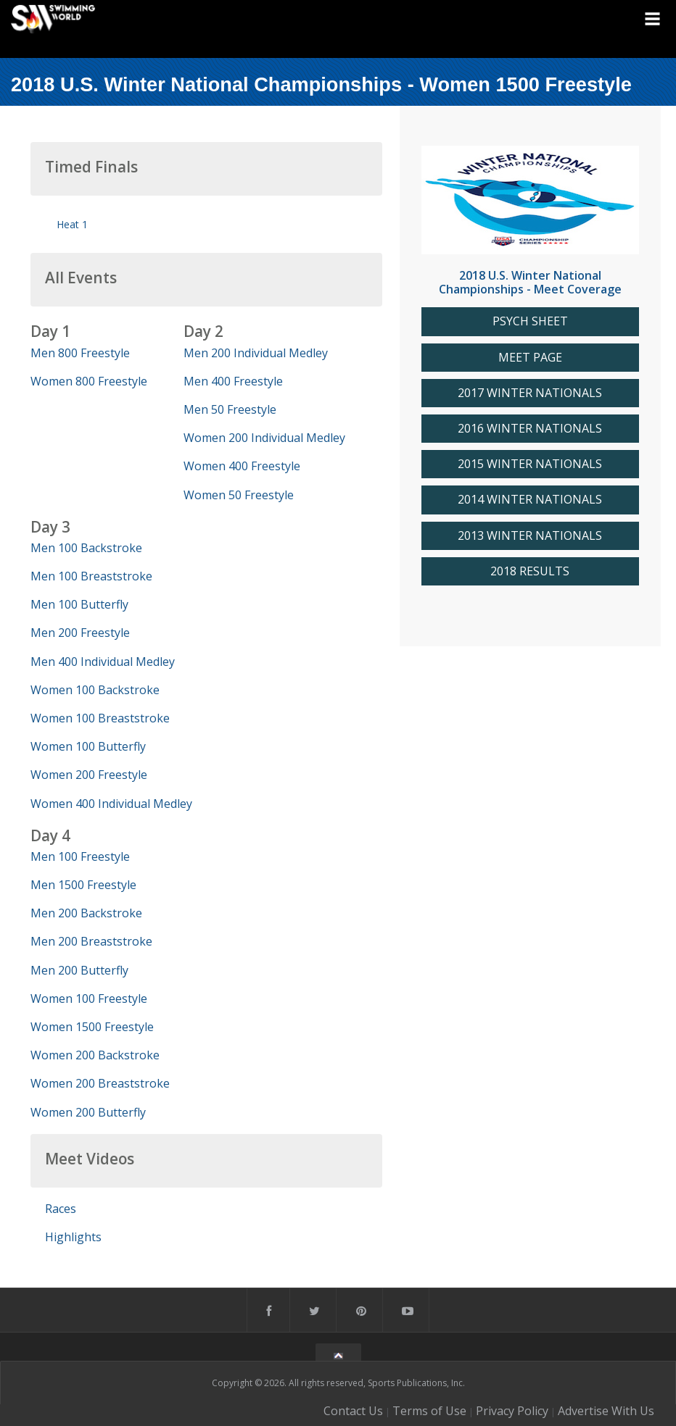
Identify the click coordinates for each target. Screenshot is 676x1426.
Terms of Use (429, 1411)
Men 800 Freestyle (80, 353)
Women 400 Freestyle (242, 466)
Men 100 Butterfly (79, 604)
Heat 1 (72, 224)
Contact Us (353, 1411)
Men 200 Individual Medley (256, 353)
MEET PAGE (530, 357)
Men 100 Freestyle (80, 856)
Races (60, 1209)
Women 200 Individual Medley (264, 438)
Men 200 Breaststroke (91, 941)
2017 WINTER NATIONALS (530, 393)
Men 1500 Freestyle (83, 885)
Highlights (73, 1237)
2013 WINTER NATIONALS (530, 536)
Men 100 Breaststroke (91, 576)
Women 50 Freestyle (239, 495)
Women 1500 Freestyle (92, 1027)
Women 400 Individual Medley (111, 804)
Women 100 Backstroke (95, 690)
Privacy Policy (512, 1411)
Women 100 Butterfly (88, 746)
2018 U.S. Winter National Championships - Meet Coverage (530, 282)
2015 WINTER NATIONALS (530, 464)
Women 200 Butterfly (88, 1112)
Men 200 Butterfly (79, 970)
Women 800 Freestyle (88, 381)
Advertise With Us (606, 1411)
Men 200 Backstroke (86, 913)
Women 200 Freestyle (88, 775)
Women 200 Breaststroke (100, 1083)
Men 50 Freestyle (230, 409)
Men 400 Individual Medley (102, 662)
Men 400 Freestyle (233, 381)
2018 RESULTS (529, 571)
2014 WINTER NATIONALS (530, 499)
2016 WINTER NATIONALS (530, 428)
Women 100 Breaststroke (100, 718)
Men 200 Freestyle (80, 633)
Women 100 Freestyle (88, 998)
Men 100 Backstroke (86, 548)
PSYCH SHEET (530, 321)
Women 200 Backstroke (95, 1055)
